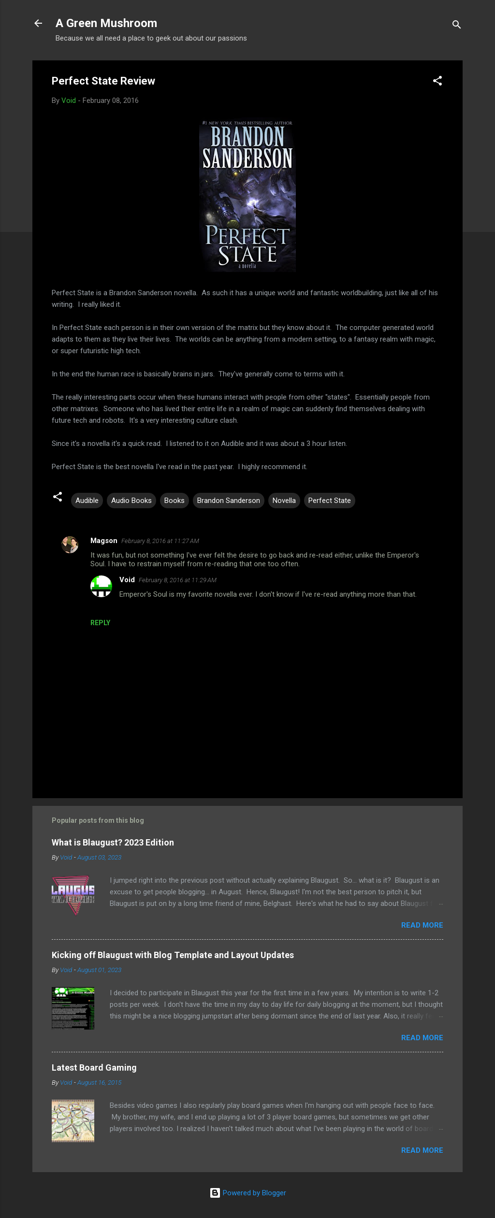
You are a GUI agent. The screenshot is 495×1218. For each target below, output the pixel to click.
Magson (103, 540)
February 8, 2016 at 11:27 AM (160, 541)
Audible (87, 500)
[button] (437, 82)
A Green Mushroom (106, 23)
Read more (422, 925)
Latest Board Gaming (94, 1067)
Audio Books (131, 500)
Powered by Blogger (247, 1193)
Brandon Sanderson (228, 500)
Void (127, 579)
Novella (284, 500)
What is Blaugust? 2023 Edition (113, 842)
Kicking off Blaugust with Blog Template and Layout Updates (173, 955)
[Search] (457, 26)
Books (174, 500)
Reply (100, 623)
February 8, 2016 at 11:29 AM (178, 580)
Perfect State (329, 500)
